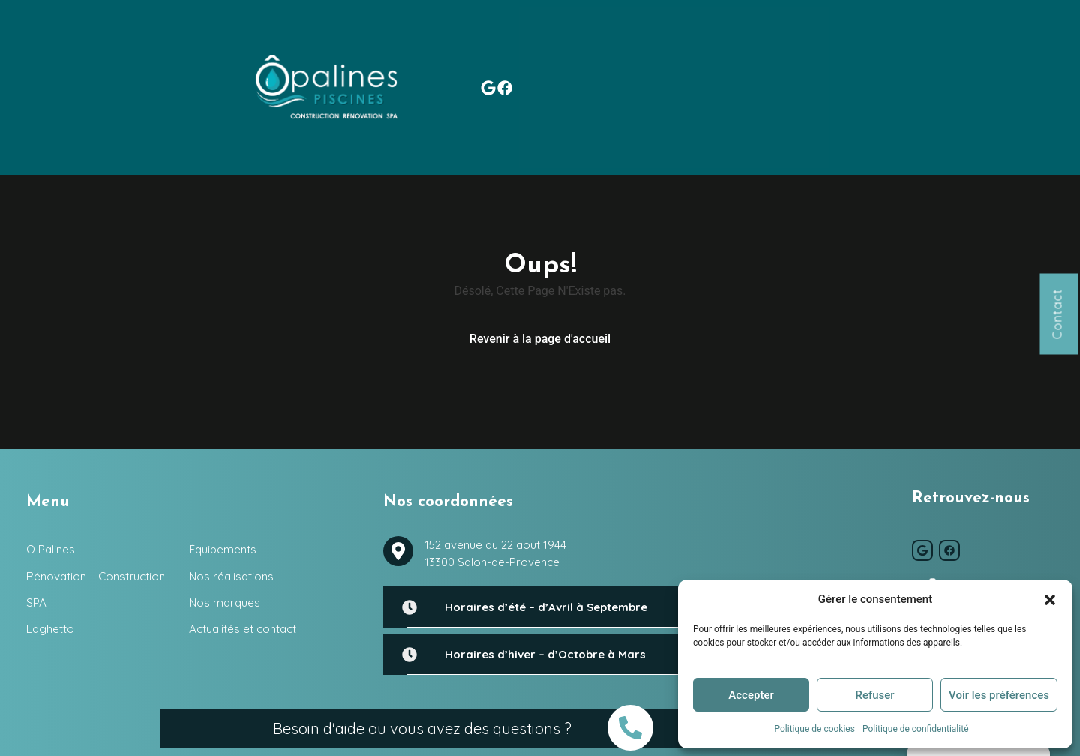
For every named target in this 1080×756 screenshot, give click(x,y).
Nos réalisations (718, 39)
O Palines (201, 39)
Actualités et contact (948, 39)
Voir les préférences (999, 695)
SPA (462, 39)
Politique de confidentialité (915, 729)
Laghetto (527, 39)
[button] (1050, 599)
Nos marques (826, 39)
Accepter (750, 695)
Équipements (611, 39)
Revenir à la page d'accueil (540, 249)
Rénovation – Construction (336, 39)
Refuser (874, 695)
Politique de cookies (815, 729)
